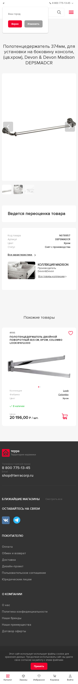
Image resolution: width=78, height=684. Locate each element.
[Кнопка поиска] (59, 12)
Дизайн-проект (12, 566)
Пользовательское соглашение (24, 573)
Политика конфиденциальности (25, 611)
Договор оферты (14, 631)
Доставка (9, 560)
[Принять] (39, 666)
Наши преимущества (16, 624)
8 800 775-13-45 (16, 468)
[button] (70, 678)
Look (66, 390)
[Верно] (15, 23)
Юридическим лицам (17, 579)
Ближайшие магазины (21, 499)
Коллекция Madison (53, 265)
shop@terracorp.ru (17, 475)
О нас (6, 605)
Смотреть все (53, 499)
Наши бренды (11, 618)
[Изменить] (33, 23)
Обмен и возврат (14, 553)
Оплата (7, 546)
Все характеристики (22, 254)
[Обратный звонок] (72, 3)
